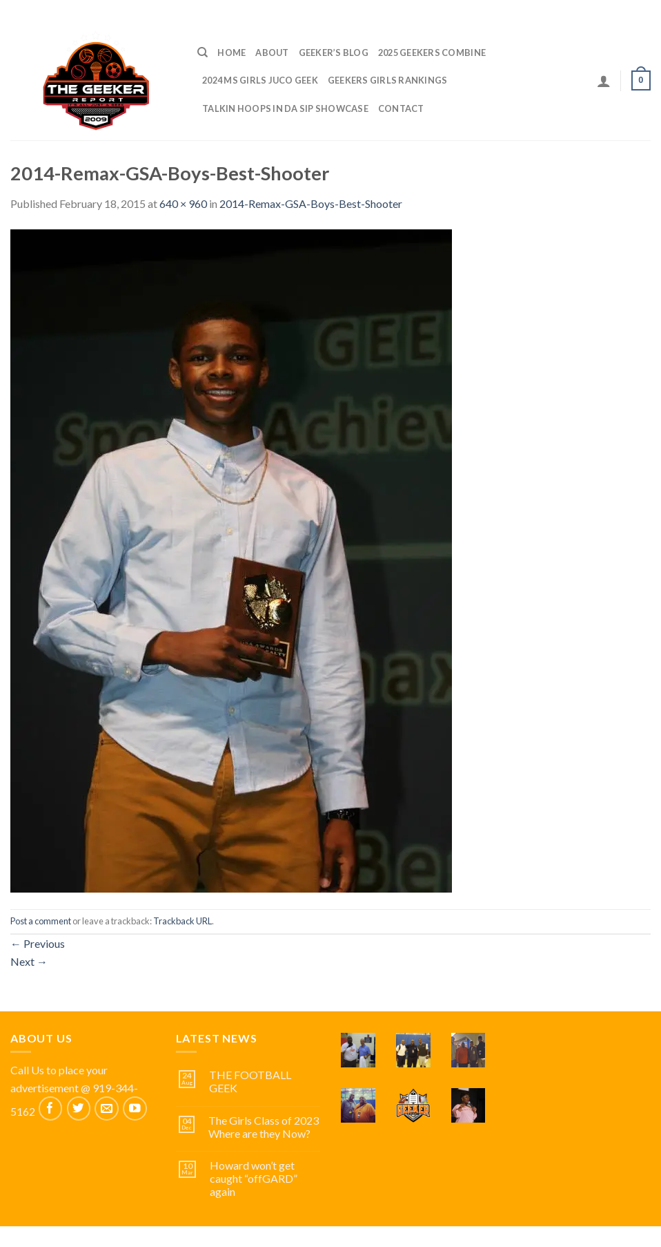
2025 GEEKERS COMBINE (432, 52)
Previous (37, 943)
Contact (401, 108)
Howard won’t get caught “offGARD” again (253, 1178)
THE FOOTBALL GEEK (250, 1081)
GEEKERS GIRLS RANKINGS (388, 80)
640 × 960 (183, 203)
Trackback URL (182, 920)
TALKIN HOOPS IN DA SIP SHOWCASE (285, 108)
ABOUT (271, 52)
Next (29, 961)
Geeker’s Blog (333, 52)
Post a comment (40, 920)
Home (231, 52)
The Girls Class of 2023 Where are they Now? (263, 1127)
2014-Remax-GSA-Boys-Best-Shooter (310, 203)
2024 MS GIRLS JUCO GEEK (260, 80)
